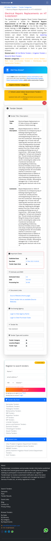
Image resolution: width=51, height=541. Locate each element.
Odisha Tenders (11, 433)
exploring (43, 35)
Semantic (4, 492)
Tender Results (6, 496)
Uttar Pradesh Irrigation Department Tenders (21, 444)
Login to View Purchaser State (20, 318)
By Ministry (5, 517)
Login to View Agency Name (19, 314)
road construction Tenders (35, 78)
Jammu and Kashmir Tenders (16, 424)
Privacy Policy (5, 507)
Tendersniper (6, 3)
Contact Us (5, 504)
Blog (2, 502)
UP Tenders (10, 418)
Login (21, 395)
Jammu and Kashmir (33, 76)
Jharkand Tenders (12, 427)
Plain (2, 494)
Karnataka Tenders (12, 404)
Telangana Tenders (12, 409)
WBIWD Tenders (11, 448)
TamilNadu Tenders (13, 406)
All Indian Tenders (10, 7)
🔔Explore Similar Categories (17, 85)
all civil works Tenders (23, 53)
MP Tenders (10, 420)
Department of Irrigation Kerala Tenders (20, 446)
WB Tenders (10, 413)
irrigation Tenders (39, 53)
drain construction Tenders (15, 80)
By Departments (6, 522)
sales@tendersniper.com (11, 526)
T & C (24, 393)
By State (4, 515)
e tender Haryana (12, 422)
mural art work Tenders (13, 56)
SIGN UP (25, 390)
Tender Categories (25, 7)
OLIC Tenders (10, 455)
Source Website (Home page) (20, 296)
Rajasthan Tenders (12, 415)
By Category (5, 520)
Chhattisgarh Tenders (13, 429)
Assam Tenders (11, 431)
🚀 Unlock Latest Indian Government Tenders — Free (25, 95)
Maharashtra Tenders (13, 411)
